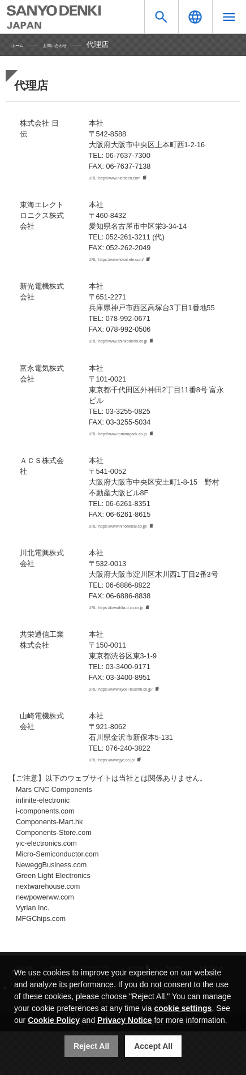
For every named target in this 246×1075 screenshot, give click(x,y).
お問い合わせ (75, 45)
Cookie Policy (54, 1020)
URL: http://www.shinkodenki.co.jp (143, 344)
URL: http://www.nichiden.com (136, 178)
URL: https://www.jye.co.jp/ (131, 768)
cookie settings (183, 1008)
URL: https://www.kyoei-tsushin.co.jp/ (147, 696)
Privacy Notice (124, 1020)
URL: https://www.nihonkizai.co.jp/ (143, 531)
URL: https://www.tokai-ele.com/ (140, 261)
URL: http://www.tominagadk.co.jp (142, 438)
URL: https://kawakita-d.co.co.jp (139, 614)
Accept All (153, 1046)
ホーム (22, 45)
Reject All (91, 1046)
